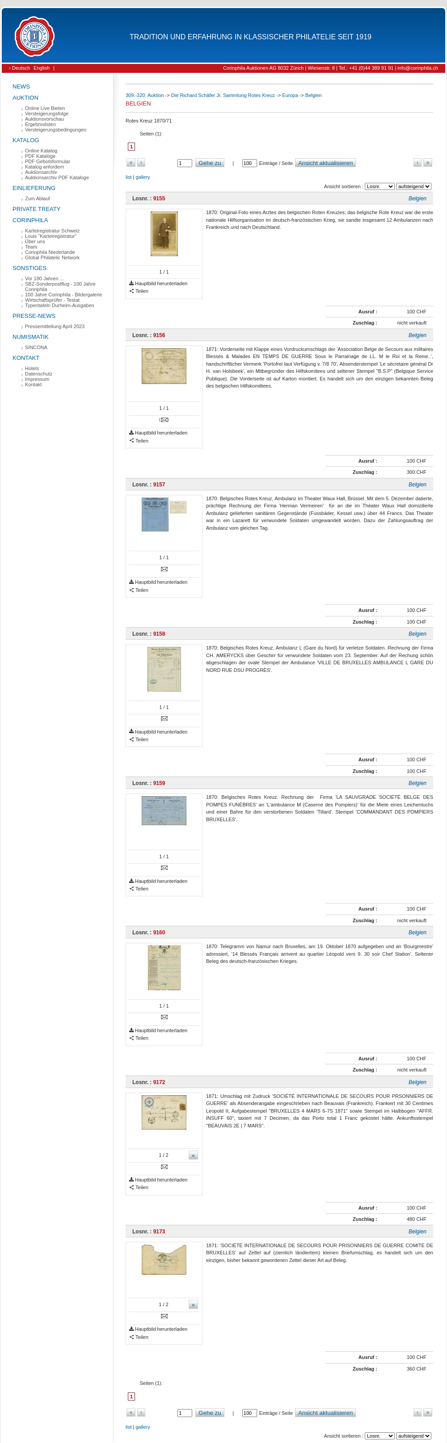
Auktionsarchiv (41, 172)
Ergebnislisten (40, 124)
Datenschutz (38, 373)
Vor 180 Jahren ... (44, 278)
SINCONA (36, 347)
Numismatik (31, 336)
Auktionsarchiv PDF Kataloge (57, 177)
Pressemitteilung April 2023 (54, 326)
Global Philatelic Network (52, 257)
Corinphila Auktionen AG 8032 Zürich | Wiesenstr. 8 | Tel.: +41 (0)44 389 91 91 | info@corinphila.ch (330, 68)
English (42, 68)
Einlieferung (34, 188)
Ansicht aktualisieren (325, 163)
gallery (142, 177)
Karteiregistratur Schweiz (52, 230)
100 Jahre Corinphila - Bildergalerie (63, 294)
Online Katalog (41, 150)
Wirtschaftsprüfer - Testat (52, 300)
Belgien (313, 95)
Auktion (25, 97)
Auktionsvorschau (44, 119)
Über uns (35, 241)
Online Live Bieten (45, 108)
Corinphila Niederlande (50, 252)
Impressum (37, 379)
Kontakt (26, 357)
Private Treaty (36, 209)
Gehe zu (209, 163)
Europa (290, 95)
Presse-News (34, 315)
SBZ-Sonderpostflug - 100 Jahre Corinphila (60, 286)
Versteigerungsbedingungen (55, 129)
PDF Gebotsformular (47, 161)
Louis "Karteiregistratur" (50, 236)
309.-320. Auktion (145, 95)
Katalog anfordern (44, 166)
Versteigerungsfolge (46, 113)
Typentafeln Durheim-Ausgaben (59, 305)
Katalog (26, 140)
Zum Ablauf (37, 198)
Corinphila (30, 220)
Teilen (138, 291)
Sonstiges (29, 268)
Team (31, 246)
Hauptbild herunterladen (158, 284)
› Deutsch (19, 68)
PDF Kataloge (40, 156)
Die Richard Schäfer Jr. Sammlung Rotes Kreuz (223, 95)
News (21, 86)
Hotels (32, 368)
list (128, 177)
